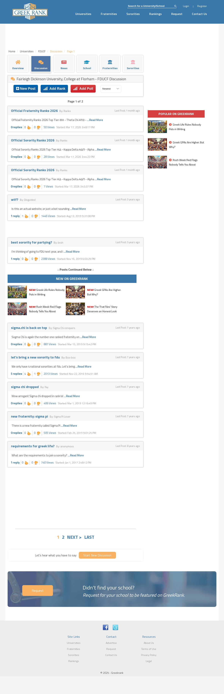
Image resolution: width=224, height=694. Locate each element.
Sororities (133, 14)
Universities (83, 14)
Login (186, 6)
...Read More (95, 120)
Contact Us (199, 14)
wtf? (15, 199)
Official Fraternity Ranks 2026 (34, 110)
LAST (89, 537)
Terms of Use (148, 649)
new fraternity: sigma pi (30, 416)
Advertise (111, 643)
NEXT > (74, 537)
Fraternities (109, 14)
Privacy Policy (148, 655)
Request (176, 14)
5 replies (16, 374)
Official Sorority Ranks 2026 (33, 140)
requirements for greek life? (33, 446)
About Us (149, 643)
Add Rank (54, 89)
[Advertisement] (75, 497)
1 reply (15, 216)
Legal (149, 661)
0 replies (16, 127)
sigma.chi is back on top (29, 327)
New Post (25, 89)
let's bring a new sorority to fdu (36, 357)
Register (202, 6)
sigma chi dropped (25, 386)
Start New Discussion (97, 555)
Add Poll (83, 89)
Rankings (155, 14)
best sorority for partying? (32, 242)
